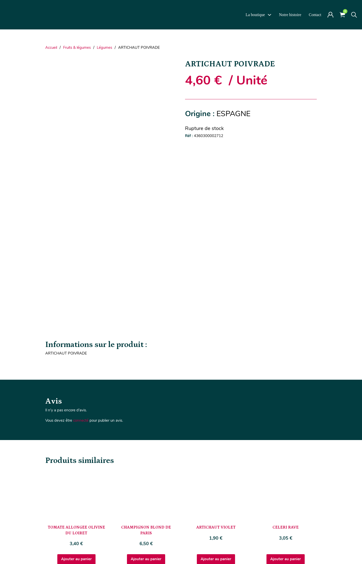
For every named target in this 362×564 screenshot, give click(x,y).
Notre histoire (290, 15)
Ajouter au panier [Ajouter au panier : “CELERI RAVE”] (285, 433)
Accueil (51, 47)
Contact (315, 15)
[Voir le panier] (342, 14)
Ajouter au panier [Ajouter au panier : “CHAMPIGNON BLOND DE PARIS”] (146, 433)
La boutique (255, 15)
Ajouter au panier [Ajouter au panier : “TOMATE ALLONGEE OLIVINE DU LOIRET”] (76, 433)
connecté (80, 295)
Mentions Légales (175, 548)
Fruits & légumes (77, 47)
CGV (198, 548)
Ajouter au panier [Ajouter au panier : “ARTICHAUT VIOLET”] (216, 433)
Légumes (104, 47)
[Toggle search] (354, 15)
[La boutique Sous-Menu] (269, 15)
